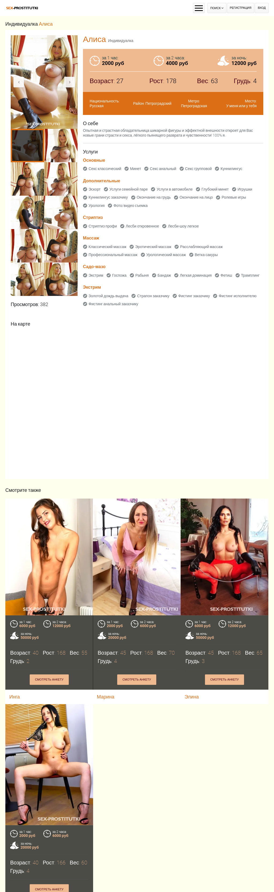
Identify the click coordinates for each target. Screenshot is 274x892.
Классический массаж (107, 247)
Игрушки (245, 189)
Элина (192, 697)
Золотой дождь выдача (108, 296)
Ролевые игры (234, 197)
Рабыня (142, 275)
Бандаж (164, 275)
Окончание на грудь (154, 197)
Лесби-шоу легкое (183, 226)
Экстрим (96, 275)
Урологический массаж (166, 255)
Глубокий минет (215, 189)
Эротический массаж (153, 247)
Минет (135, 169)
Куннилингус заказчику (108, 197)
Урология (97, 205)
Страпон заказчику (153, 296)
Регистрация (241, 8)
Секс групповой (198, 169)
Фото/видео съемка (130, 205)
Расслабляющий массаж (201, 247)
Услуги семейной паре (128, 189)
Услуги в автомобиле (175, 189)
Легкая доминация (196, 275)
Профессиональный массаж (113, 255)
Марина (105, 697)
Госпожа (119, 275)
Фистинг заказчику (194, 296)
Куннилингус (231, 169)
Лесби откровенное (142, 226)
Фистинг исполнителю (237, 296)
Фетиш (226, 275)
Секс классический (105, 169)
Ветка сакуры (206, 255)
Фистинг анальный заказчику (113, 304)
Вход (262, 8)
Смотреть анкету (49, 679)
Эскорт (95, 189)
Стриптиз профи (103, 226)
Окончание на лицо (196, 197)
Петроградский (159, 103)
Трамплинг (250, 275)
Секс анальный (163, 169)
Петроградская (194, 106)
